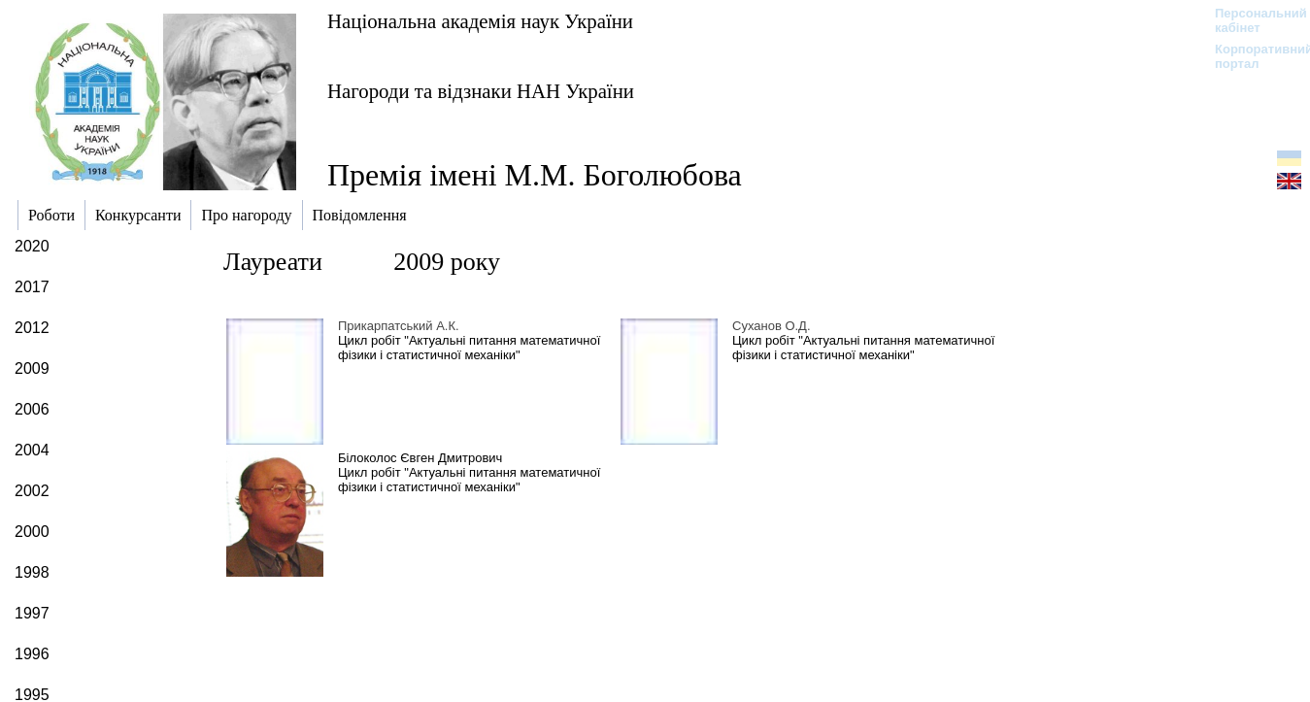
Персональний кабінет (1251, 20)
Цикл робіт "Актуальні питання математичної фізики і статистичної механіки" (469, 347)
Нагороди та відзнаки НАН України (480, 91)
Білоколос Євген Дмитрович (420, 458)
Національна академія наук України (480, 21)
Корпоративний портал (1251, 56)
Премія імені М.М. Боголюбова (534, 174)
